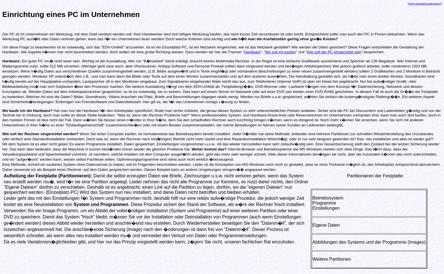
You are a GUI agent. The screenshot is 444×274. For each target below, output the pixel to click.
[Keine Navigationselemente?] (425, 3)
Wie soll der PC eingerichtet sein (334, 52)
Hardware (252, 52)
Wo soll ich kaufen (280, 52)
